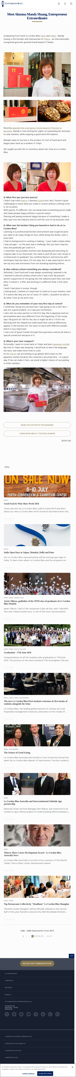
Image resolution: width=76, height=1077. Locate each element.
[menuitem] (59, 4)
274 (39, 936)
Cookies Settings (28, 1073)
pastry (24, 200)
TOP (71, 956)
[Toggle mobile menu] (71, 4)
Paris (43, 35)
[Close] (72, 1067)
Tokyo (53, 35)
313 (48, 936)
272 (32, 936)
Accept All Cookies (45, 1073)
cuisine (40, 200)
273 (36, 936)
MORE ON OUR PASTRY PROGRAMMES (37, 425)
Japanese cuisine (61, 344)
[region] (38, 1070)
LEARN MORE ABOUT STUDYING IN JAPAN (37, 433)
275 (42, 936)
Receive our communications (37, 963)
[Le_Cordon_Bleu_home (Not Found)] (12, 4)
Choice (47, 39)
